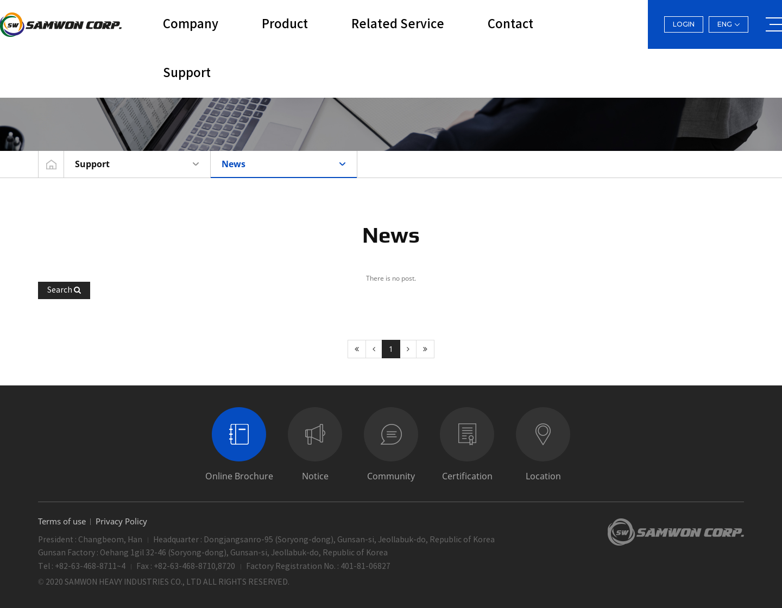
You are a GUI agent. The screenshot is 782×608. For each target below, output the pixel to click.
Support (187, 73)
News (233, 164)
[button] (64, 290)
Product (285, 24)
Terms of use (62, 521)
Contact (510, 24)
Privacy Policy (121, 521)
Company (190, 24)
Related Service (397, 24)
